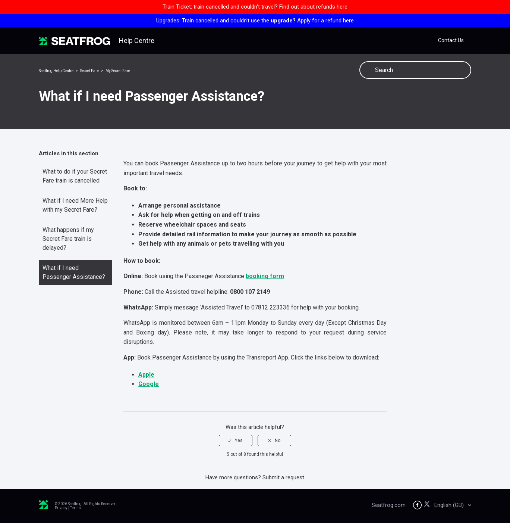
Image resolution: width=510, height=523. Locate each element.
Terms (75, 508)
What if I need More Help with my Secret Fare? (75, 205)
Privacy (61, 508)
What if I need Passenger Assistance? (73, 272)
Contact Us (451, 40)
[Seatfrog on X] (428, 505)
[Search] (415, 70)
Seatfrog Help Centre (56, 71)
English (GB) (449, 505)
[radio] (235, 440)
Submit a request (283, 477)
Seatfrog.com (389, 505)
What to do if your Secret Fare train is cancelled (74, 176)
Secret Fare (89, 71)
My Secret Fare (118, 71)
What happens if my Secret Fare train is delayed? (68, 238)
